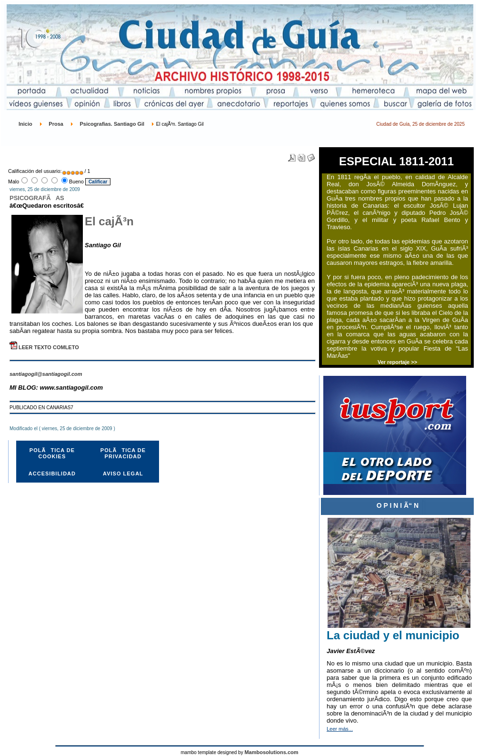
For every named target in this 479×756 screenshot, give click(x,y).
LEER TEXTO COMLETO (44, 347)
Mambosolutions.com (271, 752)
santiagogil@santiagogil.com (46, 374)
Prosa (56, 124)
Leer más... (340, 729)
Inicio (25, 124)
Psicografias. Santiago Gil (112, 124)
